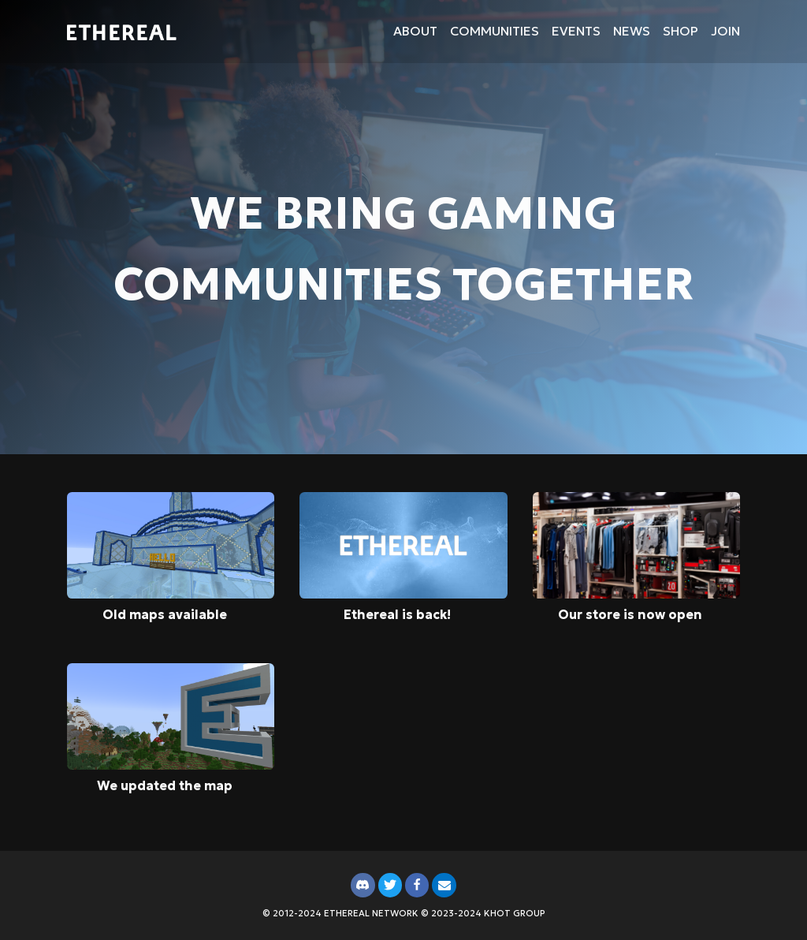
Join (725, 31)
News (631, 31)
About (415, 31)
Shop (680, 31)
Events (576, 31)
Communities (494, 31)
